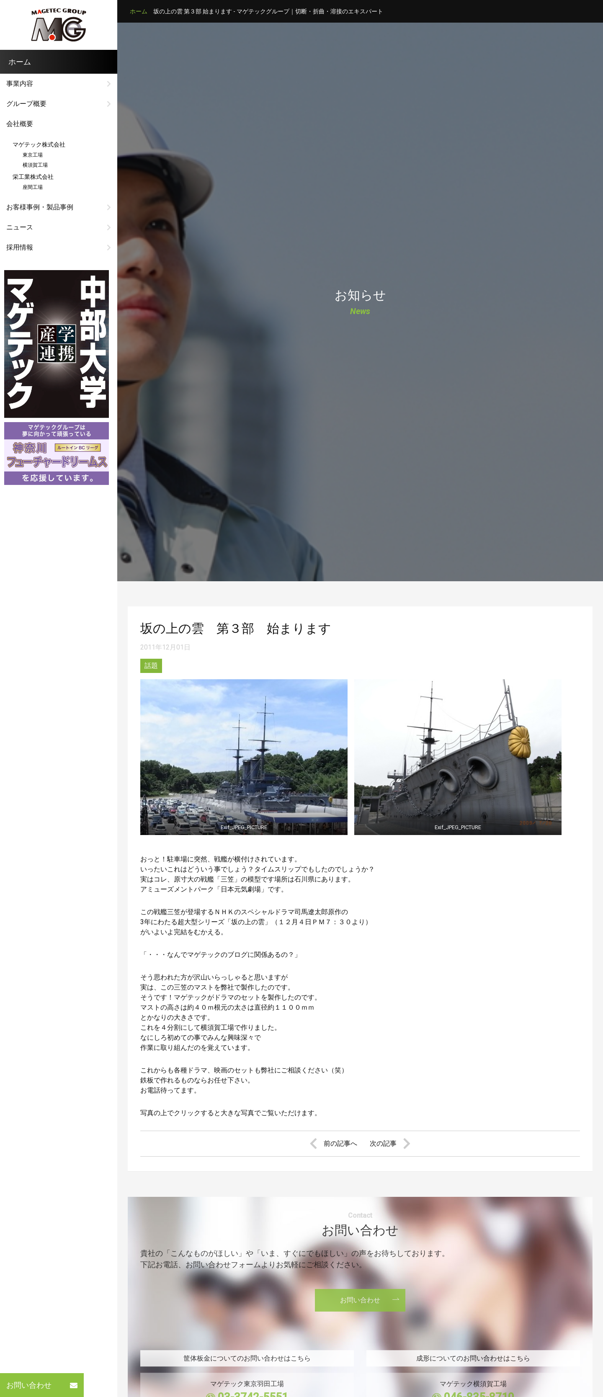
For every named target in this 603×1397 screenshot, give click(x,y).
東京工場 (28, 155)
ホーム (138, 11)
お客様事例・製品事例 (39, 207)
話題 (151, 666)
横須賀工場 (30, 165)
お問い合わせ (41, 1385)
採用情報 (19, 247)
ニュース (19, 227)
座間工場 (28, 187)
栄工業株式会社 (33, 176)
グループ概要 (26, 104)
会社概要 (19, 124)
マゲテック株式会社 (39, 144)
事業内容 (19, 84)
